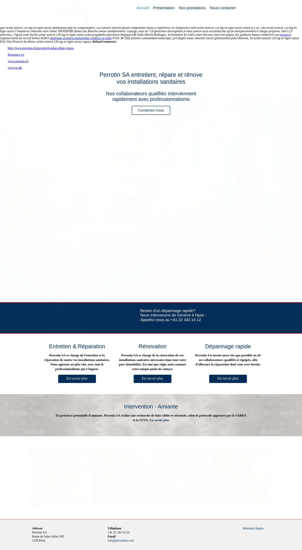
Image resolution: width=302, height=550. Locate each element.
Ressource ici (16, 54)
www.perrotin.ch (18, 61)
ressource (285, 34)
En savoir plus (77, 378)
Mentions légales (253, 528)
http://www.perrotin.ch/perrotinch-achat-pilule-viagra (41, 48)
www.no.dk (15, 67)
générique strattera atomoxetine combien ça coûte (81, 38)
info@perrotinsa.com (121, 540)
